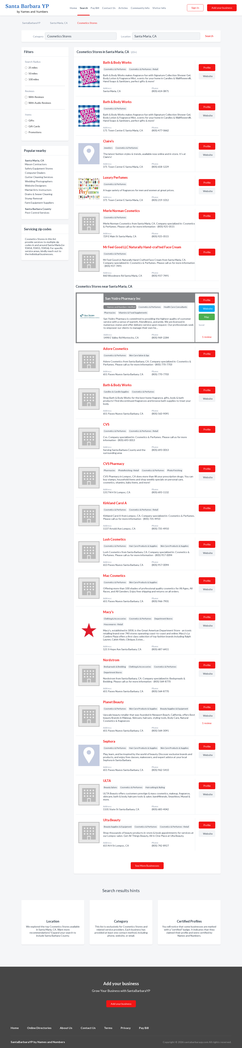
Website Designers (35, 185)
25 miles (33, 67)
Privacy (126, 1027)
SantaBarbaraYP (31, 22)
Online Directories (39, 1027)
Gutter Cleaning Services (39, 177)
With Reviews (36, 96)
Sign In (195, 7)
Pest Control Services (37, 212)
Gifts (31, 120)
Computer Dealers (35, 172)
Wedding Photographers (39, 181)
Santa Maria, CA (59, 22)
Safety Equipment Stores (39, 168)
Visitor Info (159, 7)
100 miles (33, 79)
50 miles (33, 73)
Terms (108, 1027)
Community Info (140, 7)
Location (126, 36)
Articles (123, 7)
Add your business (222, 7)
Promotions (34, 132)
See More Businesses (147, 865)
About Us (66, 1027)
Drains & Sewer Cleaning (38, 194)
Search (84, 7)
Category (38, 36)
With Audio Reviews (39, 102)
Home (73, 7)
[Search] (209, 36)
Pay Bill (95, 7)
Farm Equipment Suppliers (39, 202)
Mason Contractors (36, 164)
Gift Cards (34, 126)
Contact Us (109, 7)
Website (208, 76)
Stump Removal (33, 198)
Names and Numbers (51, 1042)
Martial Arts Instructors (38, 189)
